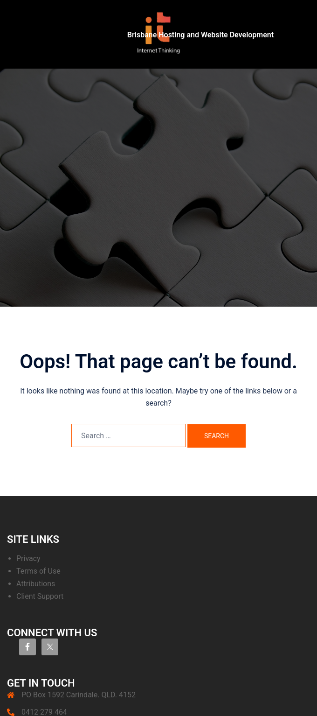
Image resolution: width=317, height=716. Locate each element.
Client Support (39, 596)
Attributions (35, 583)
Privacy (28, 558)
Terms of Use (38, 571)
